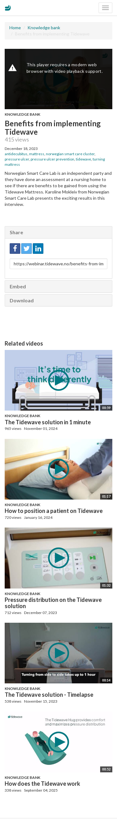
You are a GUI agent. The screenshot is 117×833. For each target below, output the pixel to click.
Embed (18, 286)
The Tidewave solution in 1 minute (48, 422)
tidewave (83, 159)
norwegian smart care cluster (70, 153)
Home (15, 27)
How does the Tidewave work (42, 783)
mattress (36, 153)
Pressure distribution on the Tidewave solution (53, 602)
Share (16, 232)
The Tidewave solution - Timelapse (49, 694)
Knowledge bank (43, 27)
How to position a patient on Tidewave (54, 510)
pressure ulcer (17, 159)
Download (22, 300)
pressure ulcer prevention (52, 159)
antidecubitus (16, 153)
